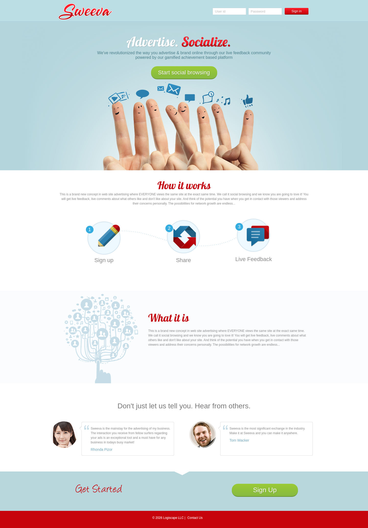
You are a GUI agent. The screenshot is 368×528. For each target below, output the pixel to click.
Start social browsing (184, 72)
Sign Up (265, 490)
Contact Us (194, 518)
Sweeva (85, 11)
